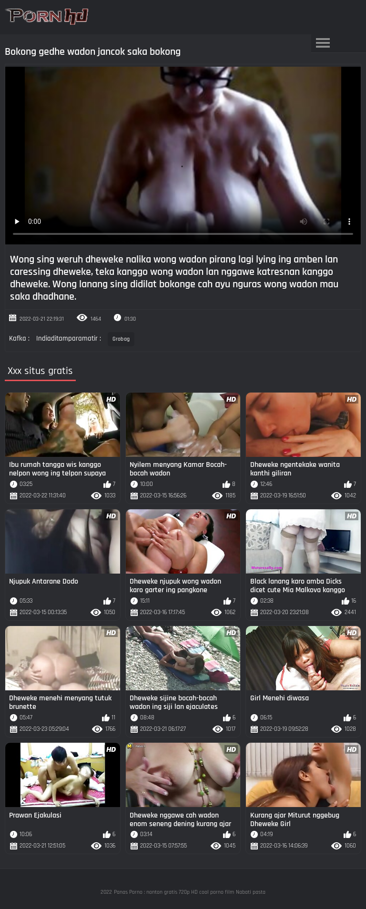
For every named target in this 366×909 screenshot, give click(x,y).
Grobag (121, 339)
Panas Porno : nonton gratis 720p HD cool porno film (174, 892)
